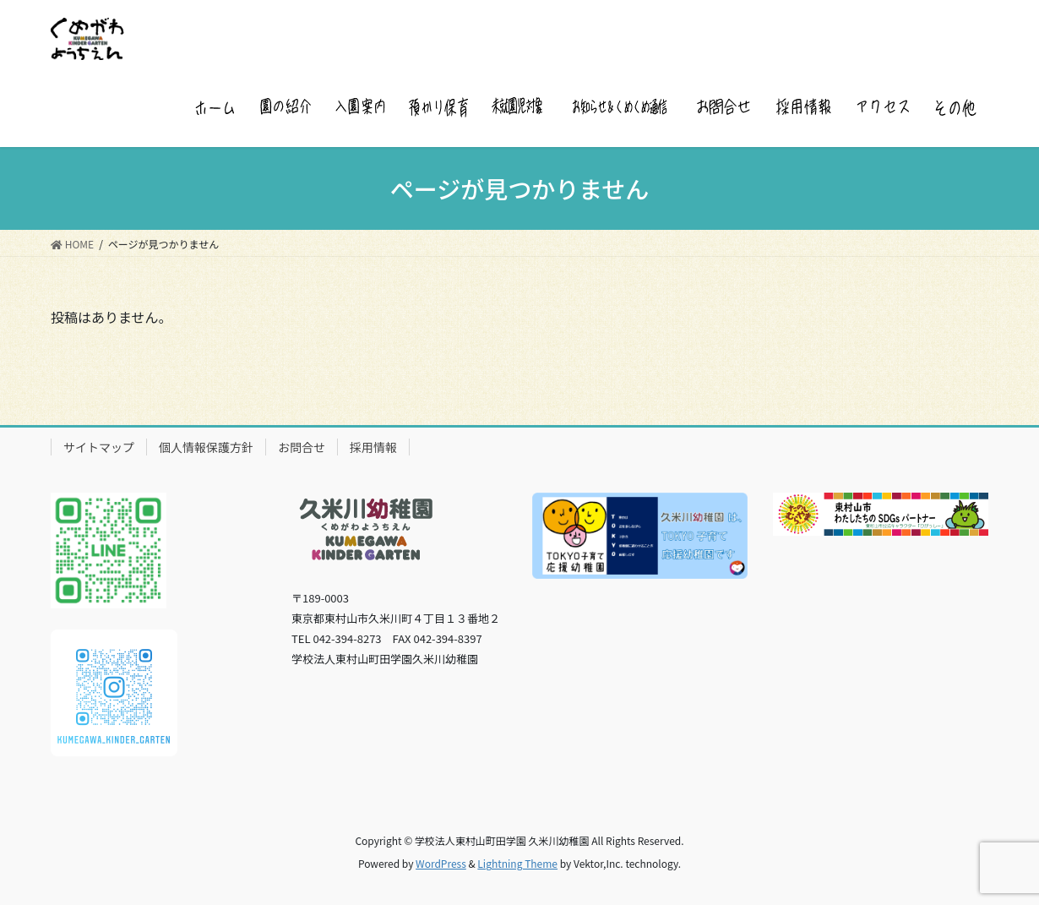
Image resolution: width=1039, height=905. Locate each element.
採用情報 (373, 447)
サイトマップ (98, 447)
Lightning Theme (517, 863)
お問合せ (301, 447)
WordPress (441, 863)
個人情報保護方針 (206, 447)
